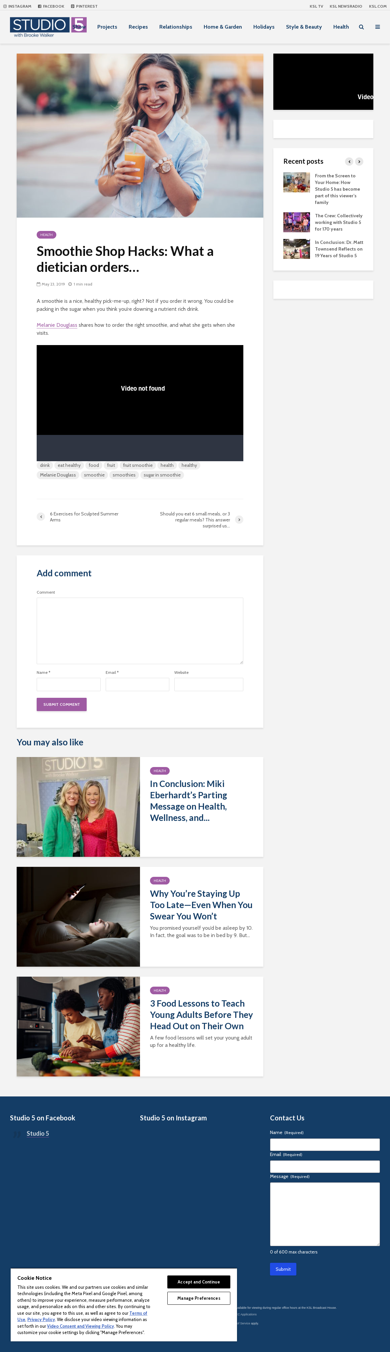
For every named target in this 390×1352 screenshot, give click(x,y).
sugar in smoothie (162, 475)
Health (341, 27)
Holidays (264, 27)
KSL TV (316, 6)
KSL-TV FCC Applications (239, 1314)
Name (43, 673)
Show (79, 27)
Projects (107, 27)
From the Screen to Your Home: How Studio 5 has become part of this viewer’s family (337, 189)
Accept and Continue (199, 1281)
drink (45, 465)
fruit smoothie (138, 465)
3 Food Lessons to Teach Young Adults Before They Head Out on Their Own (201, 1014)
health (167, 465)
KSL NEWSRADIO (346, 6)
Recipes (138, 27)
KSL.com (378, 6)
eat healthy (69, 465)
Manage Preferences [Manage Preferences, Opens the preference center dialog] (198, 1298)
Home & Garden (223, 27)
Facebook (51, 6)
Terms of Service (239, 1323)
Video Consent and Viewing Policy (80, 1326)
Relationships (175, 27)
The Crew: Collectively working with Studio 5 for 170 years (339, 222)
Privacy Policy (41, 1319)
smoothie (94, 475)
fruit (111, 465)
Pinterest (84, 6)
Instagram (17, 6)
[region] (124, 1304)
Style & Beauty (304, 27)
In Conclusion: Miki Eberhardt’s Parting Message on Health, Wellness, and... (188, 800)
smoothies (124, 475)
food (94, 465)
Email (112, 673)
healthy (189, 465)
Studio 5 (38, 1133)
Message (290, 1176)
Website (181, 673)
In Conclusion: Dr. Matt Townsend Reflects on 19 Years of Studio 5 (339, 249)
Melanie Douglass (57, 325)
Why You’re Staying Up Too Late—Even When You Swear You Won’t (201, 904)
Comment (46, 592)
